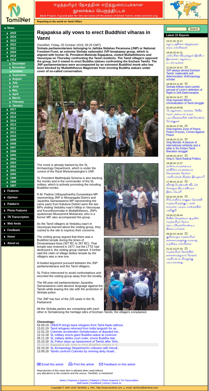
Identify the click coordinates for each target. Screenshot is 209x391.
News (10, 27)
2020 (13, 52)
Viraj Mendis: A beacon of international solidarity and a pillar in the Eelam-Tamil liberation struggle (183, 147)
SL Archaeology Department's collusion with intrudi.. (84, 348)
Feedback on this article (119, 364)
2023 (13, 40)
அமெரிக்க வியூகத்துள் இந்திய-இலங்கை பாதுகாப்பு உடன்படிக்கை (185, 59)
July (15, 82)
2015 (13, 117)
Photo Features (17, 210)
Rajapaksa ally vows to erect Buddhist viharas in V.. (84, 344)
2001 (13, 170)
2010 (13, 136)
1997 (13, 185)
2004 (13, 158)
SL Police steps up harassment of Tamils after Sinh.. (84, 341)
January (17, 105)
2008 (13, 143)
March (16, 97)
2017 (13, 109)
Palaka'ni (13, 203)
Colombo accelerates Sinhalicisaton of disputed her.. (85, 331)
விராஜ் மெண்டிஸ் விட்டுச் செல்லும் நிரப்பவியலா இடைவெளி (182, 188)
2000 (13, 174)
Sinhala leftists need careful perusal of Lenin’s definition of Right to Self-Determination (184, 89)
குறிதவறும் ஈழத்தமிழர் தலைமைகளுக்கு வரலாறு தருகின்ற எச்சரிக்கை (181, 240)
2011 (13, 132)
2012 (13, 128)
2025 (13, 33)
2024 (13, 36)
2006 (13, 151)
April (15, 94)
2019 (13, 55)
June (15, 86)
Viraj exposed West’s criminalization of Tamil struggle (185, 102)
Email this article (52, 364)
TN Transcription (18, 217)
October (17, 71)
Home (11, 236)
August (16, 78)
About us (13, 243)
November (19, 67)
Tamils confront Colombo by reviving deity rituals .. (83, 351)
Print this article (84, 364)
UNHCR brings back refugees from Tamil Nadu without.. (87, 325)
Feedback (13, 230)
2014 (13, 120)
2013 (13, 124)
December (18, 63)
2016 (13, 113)
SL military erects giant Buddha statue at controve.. (84, 335)
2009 (13, 139)
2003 (13, 162)
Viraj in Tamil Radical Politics (183, 158)
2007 (13, 147)
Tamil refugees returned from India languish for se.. (84, 328)
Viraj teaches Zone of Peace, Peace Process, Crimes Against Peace (185, 132)
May (14, 90)
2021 (13, 48)
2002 (13, 166)
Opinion (12, 197)
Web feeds (14, 223)
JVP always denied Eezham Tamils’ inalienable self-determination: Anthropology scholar (183, 75)
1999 (13, 178)
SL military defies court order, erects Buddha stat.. (83, 338)
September (19, 75)
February (18, 101)
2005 (13, 155)
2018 (13, 59)
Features (13, 190)
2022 (13, 44)
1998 (13, 181)
